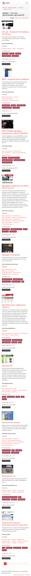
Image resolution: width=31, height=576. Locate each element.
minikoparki (5, 231)
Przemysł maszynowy (7, 98)
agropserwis (7, 365)
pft (22, 281)
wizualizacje (15, 56)
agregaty (5, 157)
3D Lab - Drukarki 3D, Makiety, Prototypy (15, 33)
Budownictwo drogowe (18, 220)
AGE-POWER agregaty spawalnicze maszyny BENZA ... (15, 132)
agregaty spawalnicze (7, 160)
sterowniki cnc (15, 452)
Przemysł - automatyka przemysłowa (11, 440)
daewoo (13, 105)
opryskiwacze (11, 396)
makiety (12, 53)
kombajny (14, 342)
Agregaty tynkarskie (11, 255)
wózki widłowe (6, 105)
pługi (20, 342)
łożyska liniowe (6, 452)
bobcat (25, 229)
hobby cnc (14, 499)
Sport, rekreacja (6, 390)
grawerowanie (17, 547)
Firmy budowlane (6, 152)
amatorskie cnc (6, 499)
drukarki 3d (5, 53)
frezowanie (9, 547)
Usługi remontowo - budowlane (10, 274)
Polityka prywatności (18, 574)
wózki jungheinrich (7, 107)
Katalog (4, 7)
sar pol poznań (6, 229)
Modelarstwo (20, 48)
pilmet (4, 396)
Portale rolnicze (24, 333)
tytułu (16, 18)
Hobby (14, 48)
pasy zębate (18, 450)
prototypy (18, 53)
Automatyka (21, 490)
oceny (20, 18)
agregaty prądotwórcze (14, 157)
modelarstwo (21, 499)
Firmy (14, 269)
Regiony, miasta (22, 390)
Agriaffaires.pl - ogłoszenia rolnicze (14, 306)
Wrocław (14, 391)
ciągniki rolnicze (6, 342)
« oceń (13, 59)
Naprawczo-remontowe (8, 271)
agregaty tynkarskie (7, 279)
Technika (20, 7)
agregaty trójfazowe (7, 162)
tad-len (4, 399)
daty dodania (25, 18)
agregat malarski (6, 281)
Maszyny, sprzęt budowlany (19, 152)
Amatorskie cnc (9, 476)
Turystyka (14, 390)
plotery (4, 550)
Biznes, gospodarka (7, 97)
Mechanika (20, 542)
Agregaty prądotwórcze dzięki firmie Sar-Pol (15, 186)
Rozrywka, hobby (6, 48)
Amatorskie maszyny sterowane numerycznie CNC (15, 523)
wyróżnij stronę (6, 64)
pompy (17, 396)
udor (22, 396)
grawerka (25, 547)
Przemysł (15, 97)
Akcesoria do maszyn (11, 422)
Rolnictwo (16, 333)
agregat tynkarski (16, 281)
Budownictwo (17, 151)
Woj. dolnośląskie (6, 391)
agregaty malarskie (18, 279)
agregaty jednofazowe (19, 160)
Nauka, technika (12, 7)
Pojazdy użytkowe (14, 100)
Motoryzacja (5, 100)
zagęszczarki (13, 231)
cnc (13, 450)
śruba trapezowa (6, 450)
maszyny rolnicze (6, 340)
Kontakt (27, 574)
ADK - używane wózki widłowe (15, 79)
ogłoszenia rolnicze (17, 340)
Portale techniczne (23, 541)
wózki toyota (16, 107)
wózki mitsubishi (21, 105)
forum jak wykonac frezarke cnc (10, 497)
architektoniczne (6, 56)
